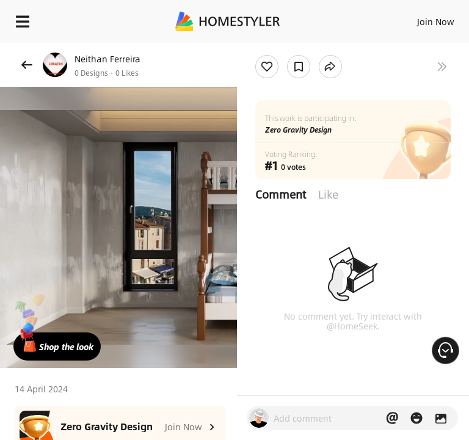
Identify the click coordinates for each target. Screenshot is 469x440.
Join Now (435, 21)
